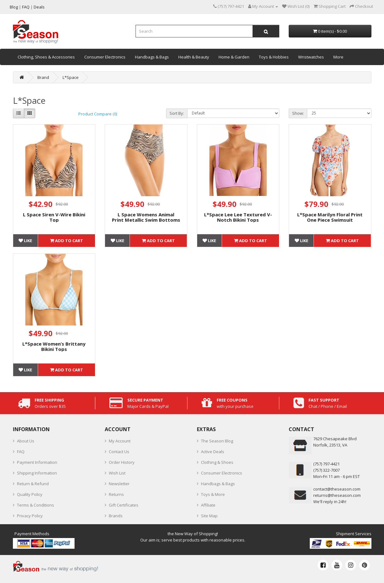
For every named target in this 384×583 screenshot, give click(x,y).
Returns (116, 494)
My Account (120, 441)
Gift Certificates (123, 505)
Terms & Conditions (35, 505)
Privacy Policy (30, 516)
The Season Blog (217, 441)
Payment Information (37, 462)
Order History (122, 462)
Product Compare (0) (97, 114)
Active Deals (212, 451)
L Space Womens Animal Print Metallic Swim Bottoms (146, 217)
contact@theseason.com (336, 489)
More (338, 57)
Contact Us (119, 451)
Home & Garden (234, 57)
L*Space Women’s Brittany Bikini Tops (54, 346)
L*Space (71, 77)
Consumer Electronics (104, 57)
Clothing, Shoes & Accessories (46, 57)
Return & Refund (33, 483)
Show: (298, 113)
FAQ (21, 451)
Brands (116, 516)
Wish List (117, 473)
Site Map (209, 516)
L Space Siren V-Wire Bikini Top (54, 217)
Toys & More (213, 494)
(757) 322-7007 (326, 470)
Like (25, 240)
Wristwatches (311, 57)
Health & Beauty (193, 57)
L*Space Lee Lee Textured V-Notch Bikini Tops (238, 217)
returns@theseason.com (337, 495)
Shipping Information (37, 473)
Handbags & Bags (152, 57)
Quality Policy (29, 494)
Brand (43, 77)
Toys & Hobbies (274, 57)
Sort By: (177, 113)
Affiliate (208, 505)
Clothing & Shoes (217, 462)
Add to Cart (66, 240)
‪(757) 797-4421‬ (326, 464)
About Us (25, 441)
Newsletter (119, 483)
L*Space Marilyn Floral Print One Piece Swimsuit (330, 217)
